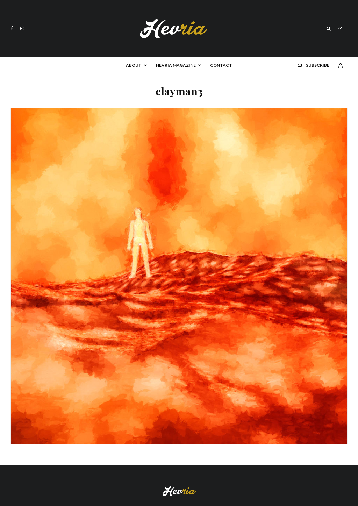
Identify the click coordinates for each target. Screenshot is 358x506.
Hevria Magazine (176, 65)
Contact (221, 65)
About (134, 65)
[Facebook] (12, 28)
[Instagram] (22, 28)
